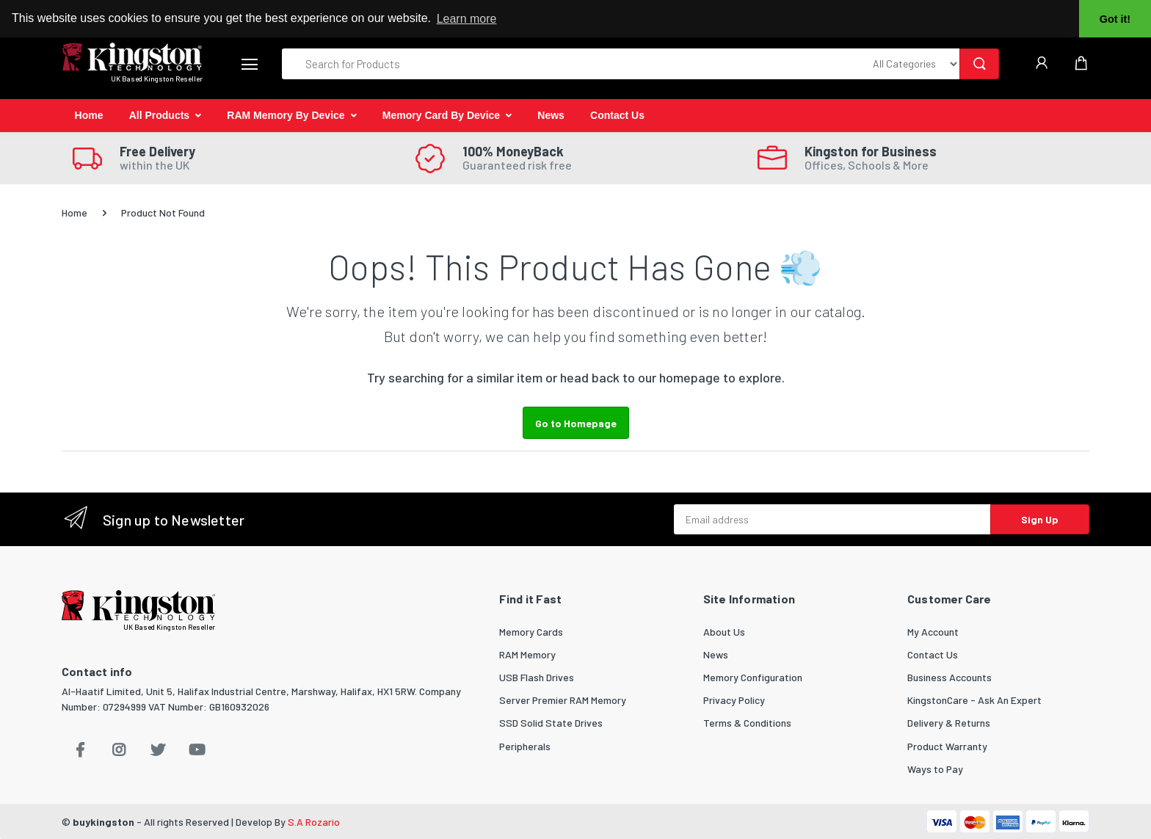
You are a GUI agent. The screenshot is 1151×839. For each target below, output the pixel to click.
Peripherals (525, 746)
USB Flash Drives (536, 677)
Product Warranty (947, 746)
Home (89, 115)
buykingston (103, 822)
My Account (933, 631)
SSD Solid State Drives (551, 722)
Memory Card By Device (441, 115)
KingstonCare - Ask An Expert (974, 700)
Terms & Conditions (747, 722)
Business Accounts (949, 677)
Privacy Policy (734, 700)
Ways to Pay (935, 769)
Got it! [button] (1115, 19)
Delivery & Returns (948, 722)
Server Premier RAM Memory (562, 700)
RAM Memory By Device (285, 115)
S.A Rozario (314, 822)
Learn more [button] (467, 18)
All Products (159, 115)
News (550, 115)
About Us (724, 631)
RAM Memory (527, 654)
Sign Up (1040, 519)
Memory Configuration (752, 677)
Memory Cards (531, 631)
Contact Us (617, 115)
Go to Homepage (576, 423)
